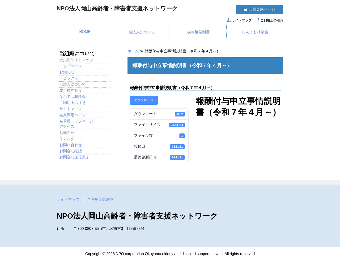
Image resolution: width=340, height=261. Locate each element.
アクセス (66, 126)
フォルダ (66, 139)
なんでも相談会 (255, 32)
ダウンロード (144, 100)
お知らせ (66, 72)
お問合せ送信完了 (74, 157)
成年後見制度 (198, 32)
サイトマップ (242, 20)
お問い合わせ (70, 145)
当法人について (141, 32)
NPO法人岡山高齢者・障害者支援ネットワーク (117, 8)
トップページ (70, 66)
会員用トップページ (76, 121)
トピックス (68, 78)
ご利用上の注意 (271, 20)
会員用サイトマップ (76, 60)
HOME (85, 32)
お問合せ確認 (70, 151)
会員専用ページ (259, 9)
